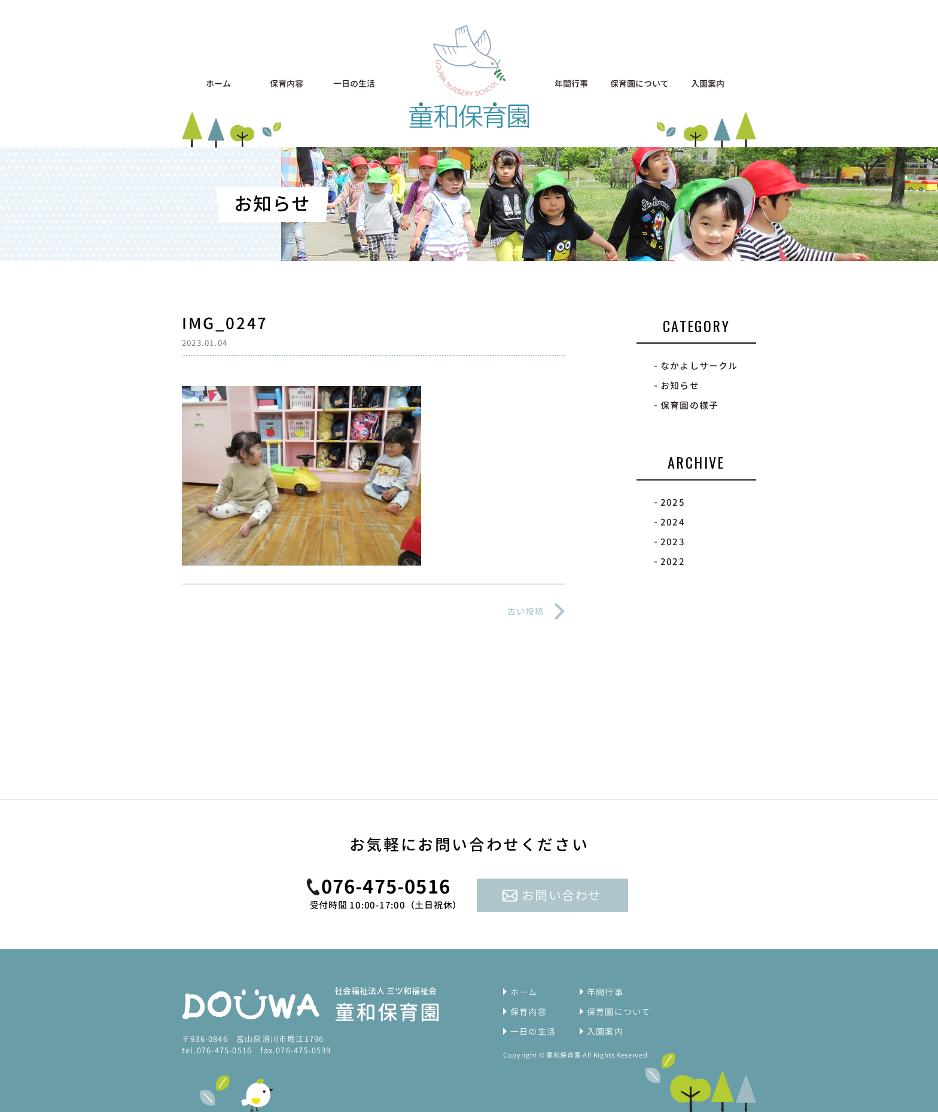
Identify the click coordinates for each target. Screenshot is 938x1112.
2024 (672, 522)
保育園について (639, 83)
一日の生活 (354, 83)
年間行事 (571, 83)
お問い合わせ (561, 895)
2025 (672, 502)
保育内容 (286, 83)
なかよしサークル (699, 366)
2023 (672, 542)
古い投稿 (525, 611)
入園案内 (707, 83)
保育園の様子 (689, 405)
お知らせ (679, 385)
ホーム (218, 83)
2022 (672, 561)
